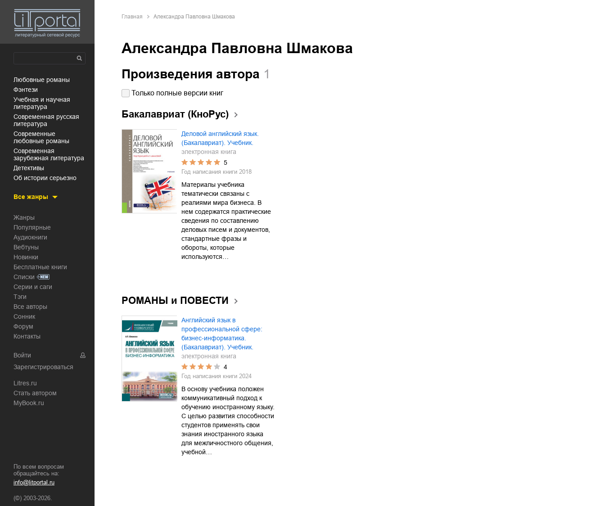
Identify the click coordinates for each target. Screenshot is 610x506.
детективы (29, 168)
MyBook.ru (29, 403)
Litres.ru (25, 383)
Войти (22, 355)
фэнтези (26, 89)
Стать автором (35, 393)
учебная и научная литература (42, 103)
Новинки (26, 257)
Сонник (24, 316)
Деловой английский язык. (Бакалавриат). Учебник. (220, 138)
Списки (24, 276)
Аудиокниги (30, 237)
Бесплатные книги (40, 267)
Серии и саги (33, 286)
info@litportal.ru (34, 482)
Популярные (32, 227)
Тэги (20, 296)
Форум (23, 326)
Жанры (24, 217)
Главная (132, 17)
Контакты (27, 336)
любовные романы (42, 79)
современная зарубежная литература (49, 154)
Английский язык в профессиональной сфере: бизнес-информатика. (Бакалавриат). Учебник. (221, 333)
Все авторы (30, 306)
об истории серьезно (45, 177)
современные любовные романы (41, 137)
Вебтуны (26, 247)
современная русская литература (46, 120)
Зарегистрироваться (43, 366)
